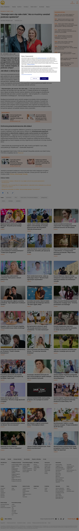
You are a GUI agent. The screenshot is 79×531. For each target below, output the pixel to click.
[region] (39, 67)
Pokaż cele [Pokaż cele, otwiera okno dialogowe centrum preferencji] (35, 78)
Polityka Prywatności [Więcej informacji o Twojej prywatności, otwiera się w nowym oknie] (31, 64)
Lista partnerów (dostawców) (26, 74)
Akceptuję (44, 78)
